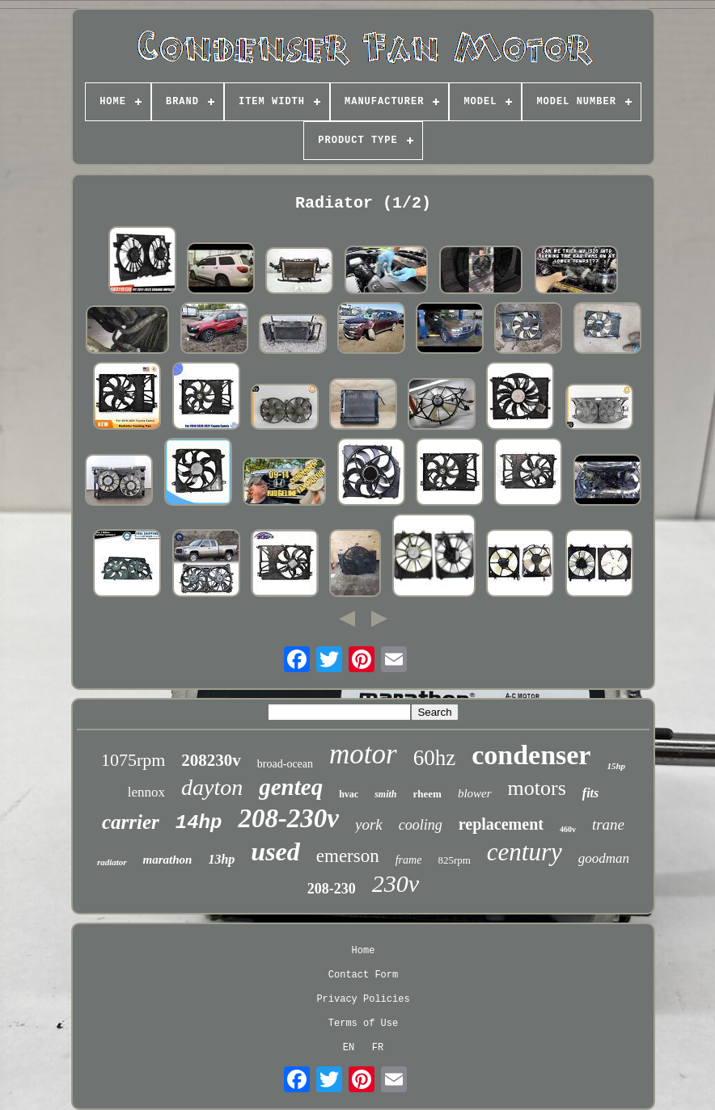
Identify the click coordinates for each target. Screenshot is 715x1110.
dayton (212, 787)
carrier (130, 822)
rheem (427, 794)
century (524, 852)
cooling (420, 825)
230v (395, 883)
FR (377, 1047)
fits (590, 793)
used (275, 851)
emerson (347, 856)
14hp (199, 823)
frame (409, 860)
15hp (616, 766)
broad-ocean (285, 764)
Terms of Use (363, 1023)
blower (475, 793)
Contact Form (363, 975)
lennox (146, 792)
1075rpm (133, 760)
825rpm (454, 860)
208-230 (331, 889)
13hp (221, 859)
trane (608, 824)
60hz (434, 758)
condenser (531, 755)
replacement (501, 824)
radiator (112, 862)
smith (385, 794)
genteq (291, 787)
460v (568, 829)
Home (363, 951)
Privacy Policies (362, 999)
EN (348, 1047)
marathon (167, 859)
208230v (211, 760)
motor (363, 754)
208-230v (288, 818)
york (369, 824)
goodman (603, 858)
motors (537, 788)
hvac (348, 794)
